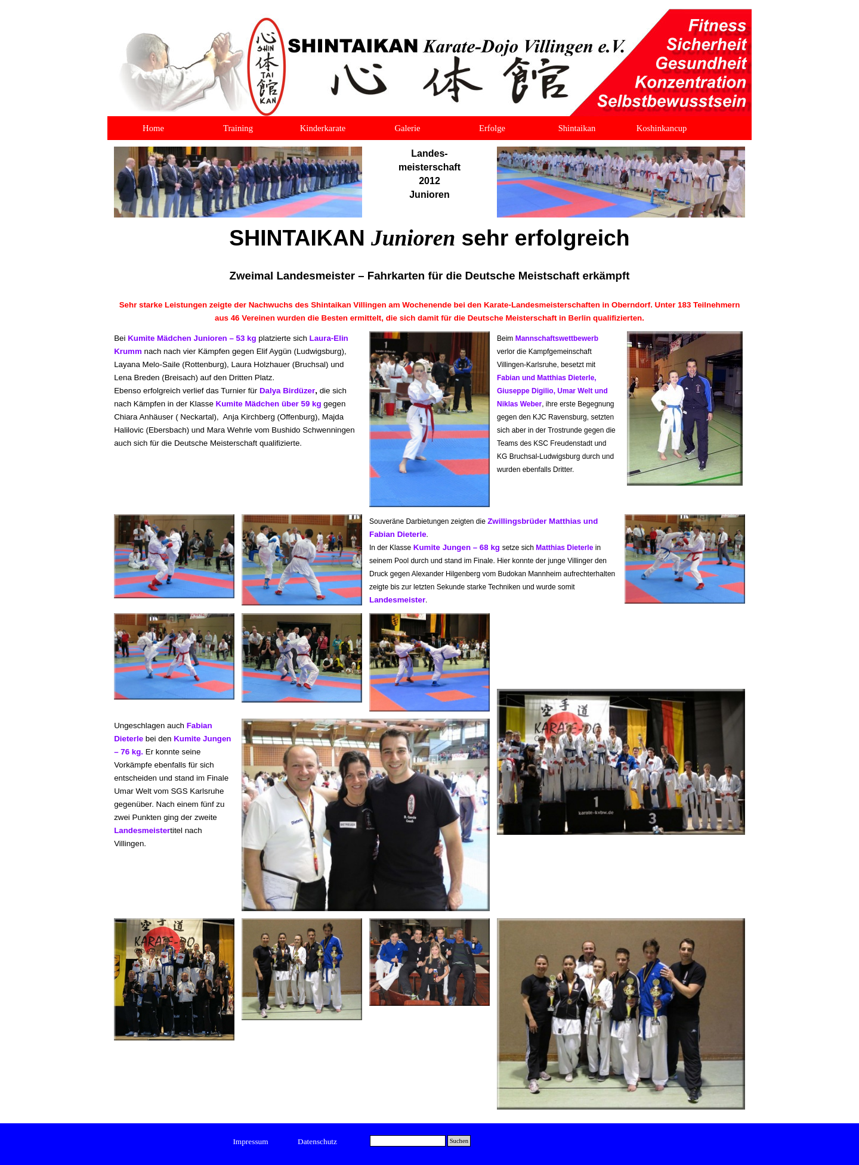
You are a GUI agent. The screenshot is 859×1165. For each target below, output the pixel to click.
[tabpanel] (429, 174)
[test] (251, 1142)
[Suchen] (408, 1141)
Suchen (459, 1141)
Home (153, 128)
